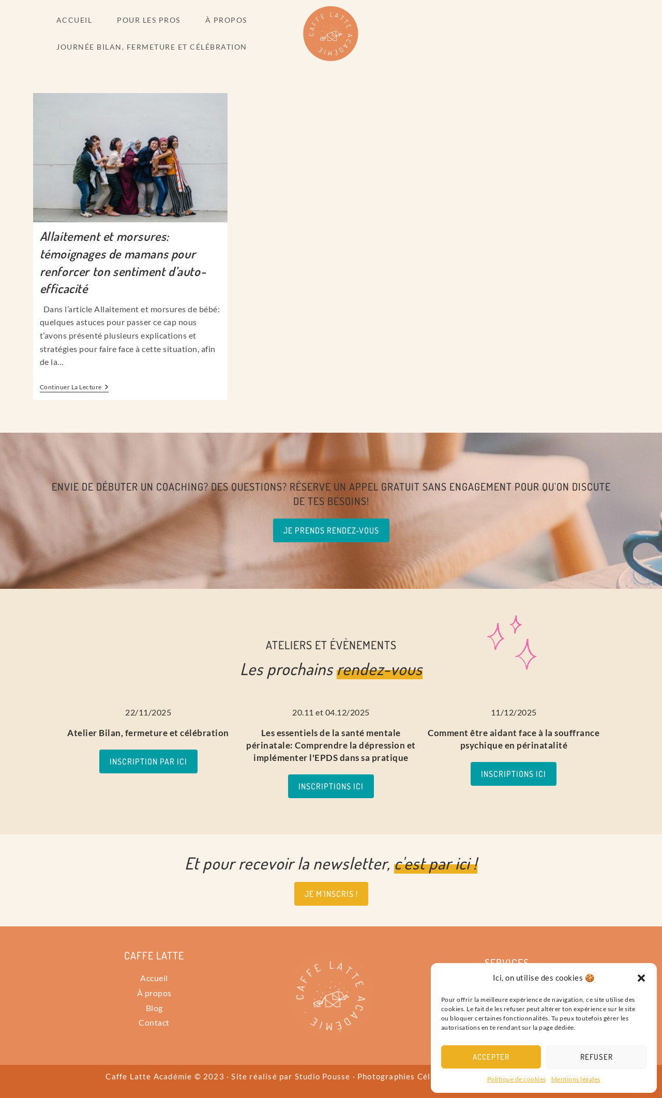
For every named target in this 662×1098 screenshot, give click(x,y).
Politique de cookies (516, 1079)
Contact (154, 1022)
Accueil (154, 978)
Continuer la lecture (74, 387)
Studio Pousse (323, 1076)
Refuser (596, 1057)
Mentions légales (575, 1079)
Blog (154, 1008)
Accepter (491, 1057)
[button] (641, 978)
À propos (154, 993)
